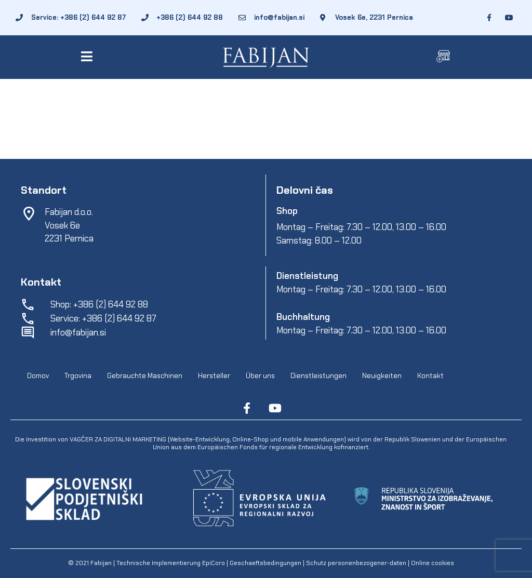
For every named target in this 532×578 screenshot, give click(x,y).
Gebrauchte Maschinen (144, 375)
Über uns (260, 375)
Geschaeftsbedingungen (266, 563)
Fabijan (101, 563)
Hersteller (214, 375)
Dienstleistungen (318, 375)
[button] (88, 56)
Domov (38, 375)
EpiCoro (213, 563)
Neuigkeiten (382, 375)
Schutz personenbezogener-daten (356, 563)
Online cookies (431, 563)
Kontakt (430, 375)
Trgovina (77, 375)
